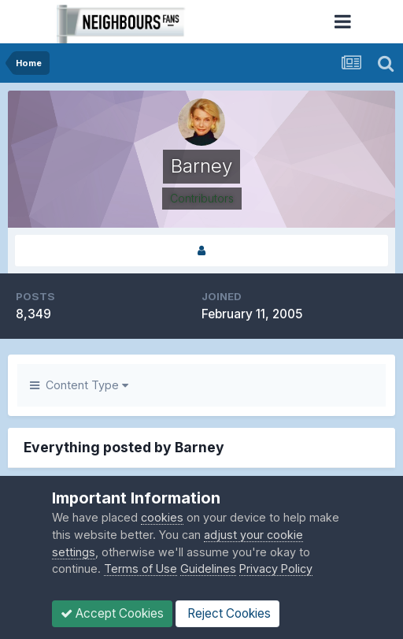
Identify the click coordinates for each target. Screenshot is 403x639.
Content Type (79, 385)
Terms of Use (140, 568)
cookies (162, 517)
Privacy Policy (275, 568)
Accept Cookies (112, 613)
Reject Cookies (227, 613)
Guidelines (208, 568)
